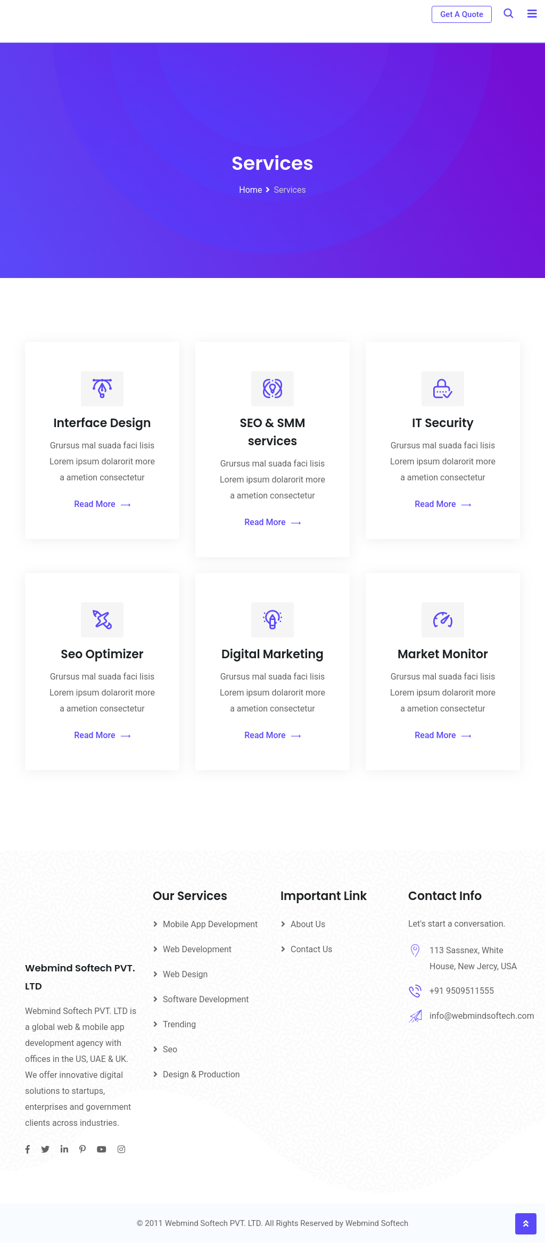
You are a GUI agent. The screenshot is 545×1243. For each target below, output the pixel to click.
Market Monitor (443, 654)
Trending (179, 1024)
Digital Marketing (272, 654)
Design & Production (201, 1074)
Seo (170, 1049)
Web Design (185, 974)
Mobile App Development (210, 924)
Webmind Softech (376, 1223)
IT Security (443, 423)
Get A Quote (461, 14)
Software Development (206, 999)
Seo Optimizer (102, 654)
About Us (308, 924)
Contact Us (312, 949)
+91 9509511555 (462, 991)
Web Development (197, 949)
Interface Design (102, 423)
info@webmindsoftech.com (482, 1016)
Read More (102, 504)
